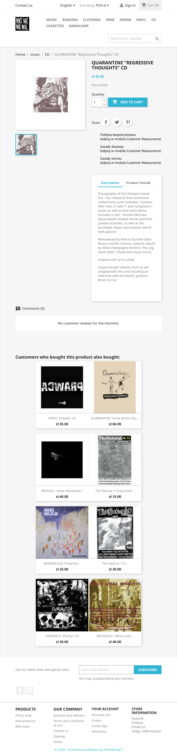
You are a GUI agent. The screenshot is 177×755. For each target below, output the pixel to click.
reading (70, 19)
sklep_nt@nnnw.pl (146, 731)
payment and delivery (69, 715)
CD (153, 19)
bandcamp (79, 25)
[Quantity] (97, 102)
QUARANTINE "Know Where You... (115, 418)
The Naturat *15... (115, 563)
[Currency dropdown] (103, 5)
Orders (97, 720)
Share (106, 122)
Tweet (117, 122)
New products (25, 721)
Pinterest (128, 122)
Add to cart (127, 102)
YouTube (29, 690)
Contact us (24, 5)
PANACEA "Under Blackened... (62, 491)
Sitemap (59, 736)
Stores (58, 742)
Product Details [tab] (138, 183)
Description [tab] (110, 183)
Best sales (22, 726)
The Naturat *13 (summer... (114, 491)
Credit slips (100, 726)
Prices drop (23, 715)
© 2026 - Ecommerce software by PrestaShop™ (88, 749)
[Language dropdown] (68, 5)
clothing (92, 19)
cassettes (55, 25)
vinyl (141, 19)
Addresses (99, 731)
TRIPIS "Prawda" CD (62, 418)
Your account (105, 709)
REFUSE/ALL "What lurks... (115, 636)
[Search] (135, 38)
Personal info (101, 715)
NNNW (125, 19)
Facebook (20, 690)
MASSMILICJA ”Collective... (62, 563)
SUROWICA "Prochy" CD (62, 636)
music (51, 19)
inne (110, 19)
